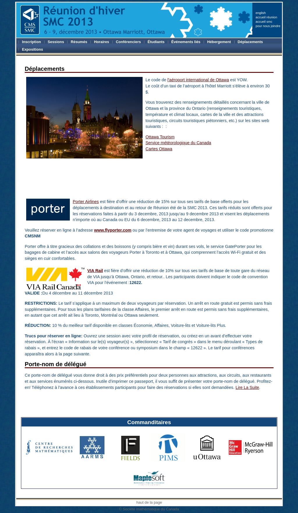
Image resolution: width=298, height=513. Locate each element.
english (261, 13)
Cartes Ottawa (159, 149)
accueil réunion (266, 17)
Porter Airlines (86, 201)
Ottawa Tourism (160, 137)
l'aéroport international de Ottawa (198, 79)
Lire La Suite (247, 387)
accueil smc (264, 21)
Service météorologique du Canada (178, 142)
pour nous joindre (268, 26)
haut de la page (149, 502)
